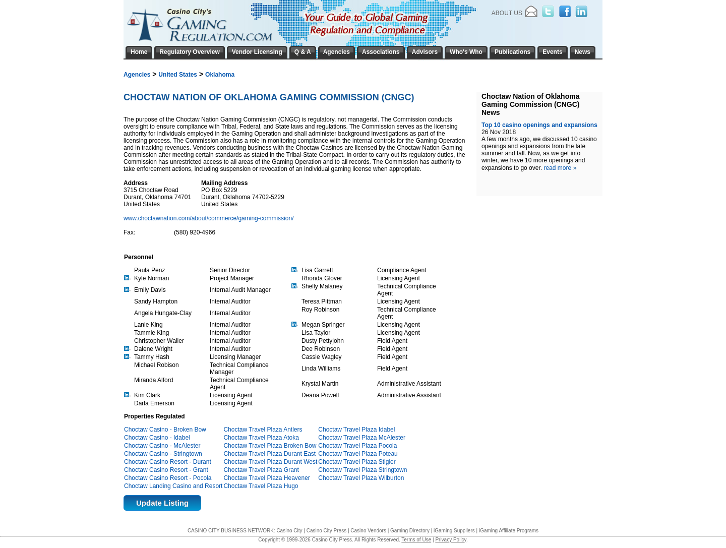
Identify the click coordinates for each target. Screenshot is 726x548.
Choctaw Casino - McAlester (162, 445)
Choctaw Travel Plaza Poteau (357, 453)
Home (139, 51)
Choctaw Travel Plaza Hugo (260, 486)
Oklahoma (219, 74)
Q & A (302, 51)
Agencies (137, 74)
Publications (512, 51)
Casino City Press (326, 530)
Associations (381, 51)
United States (177, 74)
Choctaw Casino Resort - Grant (166, 469)
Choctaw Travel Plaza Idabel (356, 429)
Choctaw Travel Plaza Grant (260, 469)
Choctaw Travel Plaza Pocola (357, 445)
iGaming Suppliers (454, 530)
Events (552, 51)
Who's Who (466, 51)
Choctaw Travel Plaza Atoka (260, 437)
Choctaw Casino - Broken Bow (165, 429)
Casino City (289, 530)
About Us (507, 13)
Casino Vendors (368, 530)
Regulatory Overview (189, 51)
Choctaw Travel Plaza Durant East (269, 453)
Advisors (425, 51)
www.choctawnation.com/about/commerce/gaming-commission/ (209, 218)
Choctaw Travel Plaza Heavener (266, 477)
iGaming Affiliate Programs (508, 530)
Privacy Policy (450, 539)
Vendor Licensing (257, 51)
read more (559, 167)
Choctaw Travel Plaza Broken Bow (269, 445)
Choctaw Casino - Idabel (157, 437)
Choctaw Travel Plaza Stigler (356, 461)
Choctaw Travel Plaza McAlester (361, 437)
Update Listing (162, 503)
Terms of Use (416, 539)
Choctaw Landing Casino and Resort (173, 486)
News (582, 51)
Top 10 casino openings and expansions (539, 125)
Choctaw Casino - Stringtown (163, 453)
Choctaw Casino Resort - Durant (167, 461)
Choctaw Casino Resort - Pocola (167, 477)
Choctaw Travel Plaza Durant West (270, 461)
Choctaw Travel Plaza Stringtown (362, 469)
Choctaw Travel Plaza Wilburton (361, 477)
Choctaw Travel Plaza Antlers (262, 429)
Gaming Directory (410, 530)
